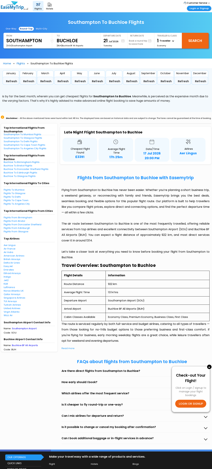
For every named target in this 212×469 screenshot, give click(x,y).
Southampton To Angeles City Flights (25, 148)
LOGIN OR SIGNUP (191, 404)
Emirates (9, 269)
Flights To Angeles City (17, 203)
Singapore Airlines (14, 297)
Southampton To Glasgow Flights (23, 138)
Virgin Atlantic (12, 311)
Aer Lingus (10, 245)
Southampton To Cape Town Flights (24, 145)
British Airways (12, 259)
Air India (8, 252)
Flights (21, 63)
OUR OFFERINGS (16, 457)
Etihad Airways (12, 273)
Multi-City (41, 28)
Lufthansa (9, 287)
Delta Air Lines (12, 262)
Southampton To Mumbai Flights (22, 134)
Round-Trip (26, 28)
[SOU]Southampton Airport (19, 45)
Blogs (136, 464)
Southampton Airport (24, 328)
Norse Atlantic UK (14, 290)
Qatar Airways (12, 294)
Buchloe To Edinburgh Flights (20, 172)
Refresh (11, 81)
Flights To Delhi (12, 196)
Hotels (94, 464)
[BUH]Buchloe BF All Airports (70, 45)
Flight (52, 464)
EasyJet (8, 266)
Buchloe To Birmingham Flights (22, 162)
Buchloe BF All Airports (25, 345)
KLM (6, 283)
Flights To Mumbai (14, 189)
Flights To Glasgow (15, 193)
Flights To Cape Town (16, 200)
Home (7, 63)
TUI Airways (10, 301)
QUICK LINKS (14, 463)
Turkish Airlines (12, 304)
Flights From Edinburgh (17, 228)
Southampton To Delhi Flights (21, 141)
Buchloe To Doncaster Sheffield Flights (26, 169)
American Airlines (14, 255)
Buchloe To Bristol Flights (18, 165)
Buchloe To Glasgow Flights (20, 176)
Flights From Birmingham (18, 217)
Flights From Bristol (14, 221)
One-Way (11, 28)
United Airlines (12, 308)
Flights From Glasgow (16, 231)
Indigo (7, 276)
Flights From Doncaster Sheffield (22, 224)
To (58, 35)
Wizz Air (8, 315)
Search (195, 40)
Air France (10, 248)
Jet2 (6, 280)
